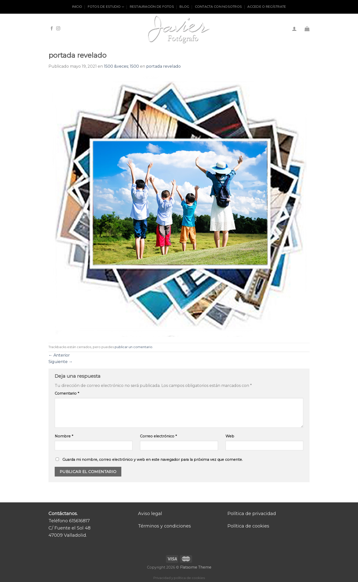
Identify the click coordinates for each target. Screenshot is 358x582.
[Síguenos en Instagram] (58, 28)
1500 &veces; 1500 (121, 66)
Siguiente (60, 361)
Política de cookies (248, 526)
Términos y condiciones (164, 526)
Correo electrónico (158, 436)
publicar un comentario (133, 347)
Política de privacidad (251, 513)
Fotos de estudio (106, 6)
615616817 (79, 521)
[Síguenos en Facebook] (52, 28)
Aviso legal (150, 513)
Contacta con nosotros (218, 6)
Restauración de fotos (152, 6)
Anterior (59, 355)
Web (229, 436)
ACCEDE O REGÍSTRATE (266, 6)
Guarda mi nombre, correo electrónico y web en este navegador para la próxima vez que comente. (152, 459)
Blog (184, 6)
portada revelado (163, 66)
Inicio (77, 6)
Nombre (64, 436)
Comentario (67, 393)
